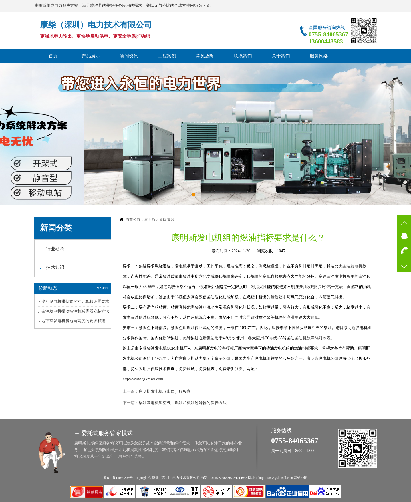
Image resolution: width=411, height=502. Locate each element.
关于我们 (281, 55)
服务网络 (319, 55)
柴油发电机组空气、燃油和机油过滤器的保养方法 (183, 403)
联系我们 (243, 55)
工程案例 (167, 55)
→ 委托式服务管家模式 (103, 433)
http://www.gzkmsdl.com (143, 379)
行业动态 (55, 248)
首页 (53, 55)
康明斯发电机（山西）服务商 (165, 391)
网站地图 (300, 478)
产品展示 (91, 55)
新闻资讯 (129, 55)
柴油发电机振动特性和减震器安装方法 (75, 311)
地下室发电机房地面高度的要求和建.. (74, 321)
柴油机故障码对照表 (313, 338)
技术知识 (55, 267)
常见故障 (205, 55)
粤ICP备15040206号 (118, 478)
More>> (102, 288)
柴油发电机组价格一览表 (321, 287)
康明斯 (149, 219)
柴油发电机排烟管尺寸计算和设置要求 (75, 301)
